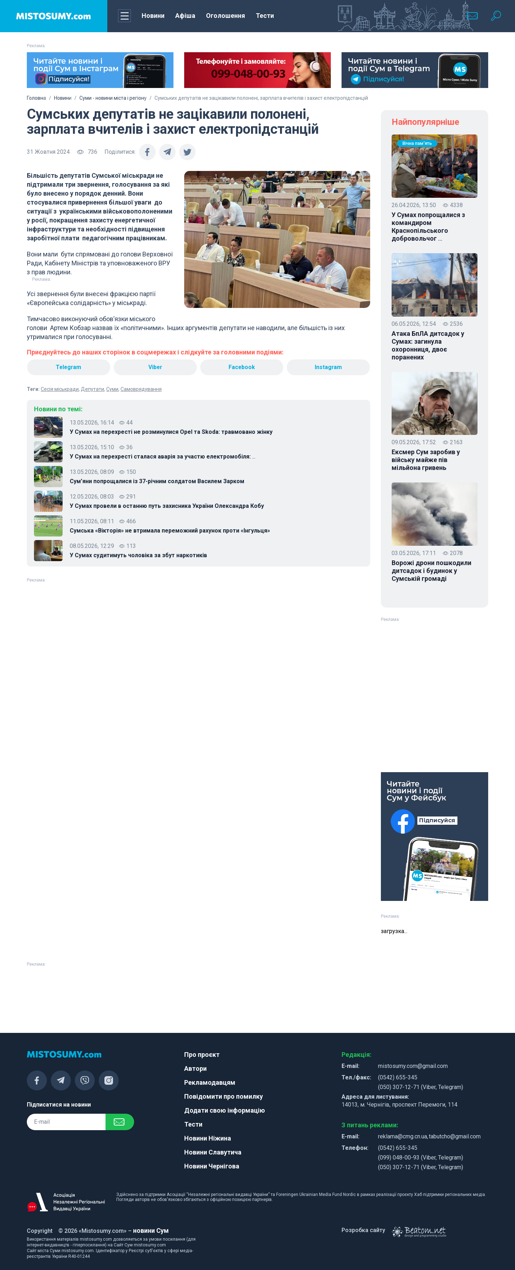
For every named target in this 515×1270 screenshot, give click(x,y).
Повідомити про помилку (223, 1096)
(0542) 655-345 (397, 1077)
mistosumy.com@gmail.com (413, 1066)
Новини (153, 15)
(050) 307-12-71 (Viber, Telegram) (420, 1087)
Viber (155, 367)
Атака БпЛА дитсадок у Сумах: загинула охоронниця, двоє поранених (428, 345)
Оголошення (225, 15)
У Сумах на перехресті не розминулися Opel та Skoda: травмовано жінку (171, 431)
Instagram (328, 367)
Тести (265, 15)
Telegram (68, 367)
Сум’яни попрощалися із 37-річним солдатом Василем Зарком (157, 481)
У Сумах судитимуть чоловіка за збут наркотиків (138, 555)
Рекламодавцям (209, 1082)
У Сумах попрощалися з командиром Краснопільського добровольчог (428, 226)
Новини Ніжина (207, 1138)
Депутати (92, 389)
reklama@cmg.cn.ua (402, 1136)
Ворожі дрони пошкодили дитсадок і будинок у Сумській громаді (431, 570)
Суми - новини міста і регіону (113, 98)
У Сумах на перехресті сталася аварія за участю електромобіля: (162, 456)
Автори (195, 1068)
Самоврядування (141, 389)
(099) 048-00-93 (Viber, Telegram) (420, 1157)
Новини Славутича (212, 1152)
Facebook (242, 367)
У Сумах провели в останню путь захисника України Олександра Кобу (167, 505)
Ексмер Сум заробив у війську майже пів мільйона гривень (426, 459)
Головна (36, 98)
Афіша (185, 15)
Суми (112, 389)
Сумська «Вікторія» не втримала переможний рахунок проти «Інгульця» (170, 530)
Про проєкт (202, 1054)
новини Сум (151, 1230)
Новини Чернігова (211, 1166)
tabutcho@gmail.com (455, 1136)
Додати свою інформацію (224, 1110)
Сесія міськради (60, 389)
